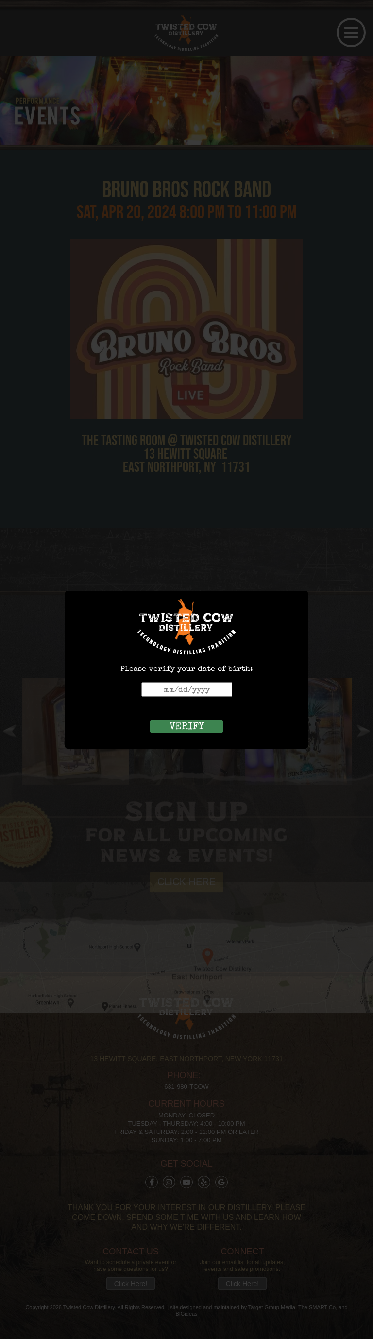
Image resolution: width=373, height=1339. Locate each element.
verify (187, 726)
